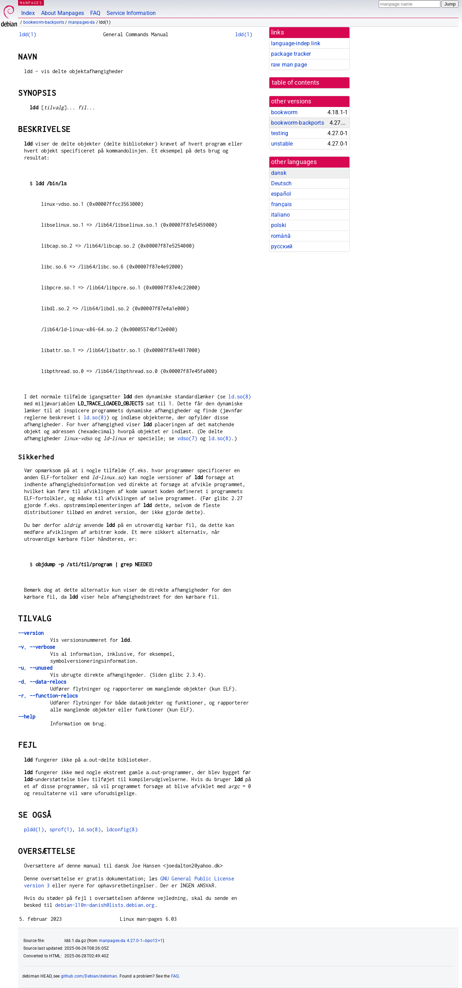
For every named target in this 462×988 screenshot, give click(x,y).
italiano (280, 214)
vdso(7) (187, 438)
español (281, 193)
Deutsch (281, 183)
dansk (278, 173)
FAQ (95, 13)
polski (278, 225)
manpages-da (81, 22)
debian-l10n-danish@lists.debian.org (104, 905)
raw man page (289, 64)
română (281, 236)
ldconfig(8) (122, 829)
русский (281, 246)
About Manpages (62, 13)
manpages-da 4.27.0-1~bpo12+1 (131, 940)
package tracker (291, 53)
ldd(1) (27, 34)
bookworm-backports (43, 22)
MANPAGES (31, 2)
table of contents (295, 82)
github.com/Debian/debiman (89, 976)
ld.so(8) (239, 396)
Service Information (131, 13)
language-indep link (295, 43)
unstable (282, 143)
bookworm (284, 112)
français (281, 204)
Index (28, 13)
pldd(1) (34, 829)
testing (279, 133)
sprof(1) (60, 829)
